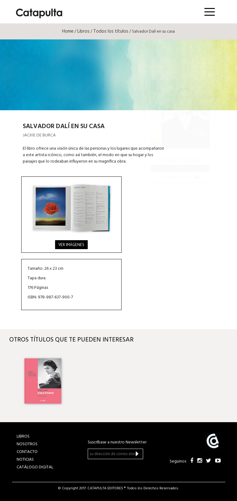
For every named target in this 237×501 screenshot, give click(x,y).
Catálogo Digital (35, 467)
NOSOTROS (27, 444)
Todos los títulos (110, 31)
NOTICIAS (25, 459)
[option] (43, 381)
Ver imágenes (71, 244)
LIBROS (23, 436)
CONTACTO (27, 451)
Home (68, 31)
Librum (180, 168)
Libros (83, 31)
